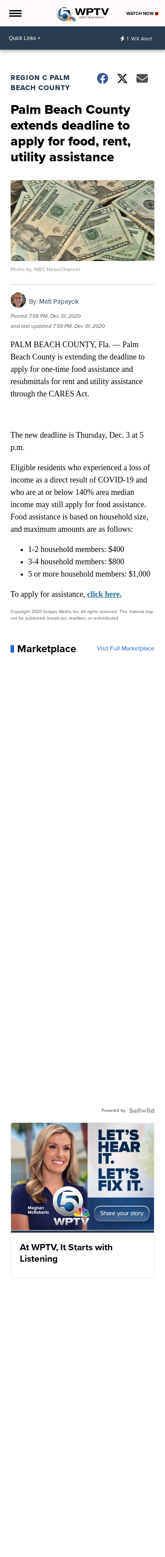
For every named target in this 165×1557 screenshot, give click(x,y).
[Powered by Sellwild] (141, 1110)
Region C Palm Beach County (40, 83)
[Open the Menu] (15, 13)
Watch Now (142, 13)
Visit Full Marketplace (125, 649)
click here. (104, 594)
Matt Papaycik (59, 301)
